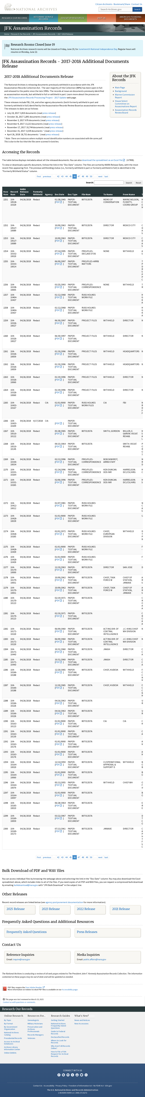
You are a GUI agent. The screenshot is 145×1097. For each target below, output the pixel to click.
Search (137, 9)
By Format (8, 1023)
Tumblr (72, 1075)
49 (87, 176)
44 (66, 176)
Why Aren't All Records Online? (60, 1047)
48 (83, 176)
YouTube (77, 1075)
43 (62, 176)
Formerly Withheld (37, 193)
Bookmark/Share (122, 4)
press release (48, 113)
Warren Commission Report (125, 96)
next (100, 176)
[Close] (141, 1070)
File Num (86, 194)
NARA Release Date (24, 192)
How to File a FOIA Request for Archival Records (59, 1053)
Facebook (59, 1075)
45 (70, 176)
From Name (129, 194)
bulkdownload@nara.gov (26, 885)
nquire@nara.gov (22, 959)
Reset (138, 182)
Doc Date (59, 194)
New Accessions (81, 1023)
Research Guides (60, 1015)
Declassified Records (60, 1037)
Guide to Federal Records (58, 1032)
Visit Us (101, 18)
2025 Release (16, 909)
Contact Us (136, 4)
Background (121, 91)
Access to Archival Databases (12, 1042)
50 (91, 176)
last (106, 176)
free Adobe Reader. (35, 987)
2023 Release (51, 909)
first (39, 176)
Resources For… (36, 1015)
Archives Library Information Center (12, 1048)
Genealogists (33, 1020)
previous (47, 176)
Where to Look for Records (58, 1041)
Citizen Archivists (103, 4)
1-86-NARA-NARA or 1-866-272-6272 (72, 1092)
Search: (90, 182)
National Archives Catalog (11, 1033)
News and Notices (82, 1020)
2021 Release (121, 909)
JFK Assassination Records (43, 34)
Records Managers (36, 1034)
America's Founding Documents (130, 18)
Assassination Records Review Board (126, 111)
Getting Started (57, 1020)
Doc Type (72, 194)
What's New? (81, 1015)
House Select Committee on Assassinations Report (126, 104)
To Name (108, 194)
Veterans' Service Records (43, 18)
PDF (57, 202)
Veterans (31, 1038)
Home (6, 34)
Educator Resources (72, 18)
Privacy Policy (61, 1085)
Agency (49, 194)
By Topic (7, 1020)
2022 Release (86, 909)
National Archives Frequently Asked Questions (58, 1025)
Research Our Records (14, 18)
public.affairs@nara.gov (94, 959)
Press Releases (87, 932)
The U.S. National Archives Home (30, 7)
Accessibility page (70, 989)
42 (58, 176)
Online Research (13, 1015)
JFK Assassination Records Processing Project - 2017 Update (37, 97)
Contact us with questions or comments (19, 1002)
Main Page (120, 87)
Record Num (14, 193)
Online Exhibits (10, 1052)
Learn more (120, 1092)
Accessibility (49, 1085)
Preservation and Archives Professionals (35, 1029)
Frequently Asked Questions (27, 932)
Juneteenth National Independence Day (98, 49)
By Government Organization (10, 1028)
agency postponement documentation (64, 902)
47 (79, 176)
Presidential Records (13, 1038)
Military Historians (35, 1023)
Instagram (68, 1075)
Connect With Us (72, 1070)
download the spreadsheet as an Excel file (102, 160)
